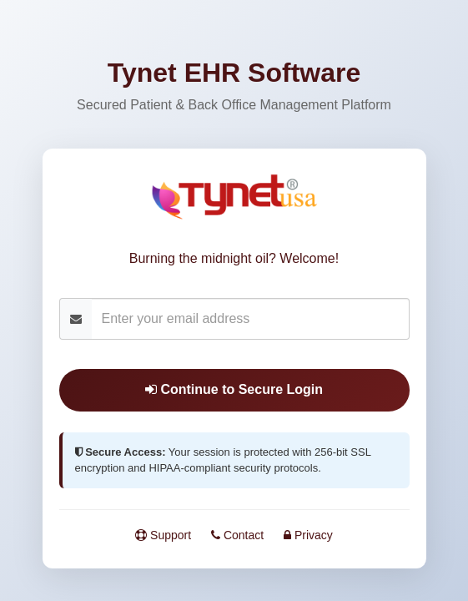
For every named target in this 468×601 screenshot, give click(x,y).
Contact (237, 535)
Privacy (308, 535)
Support (163, 535)
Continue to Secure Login (234, 389)
